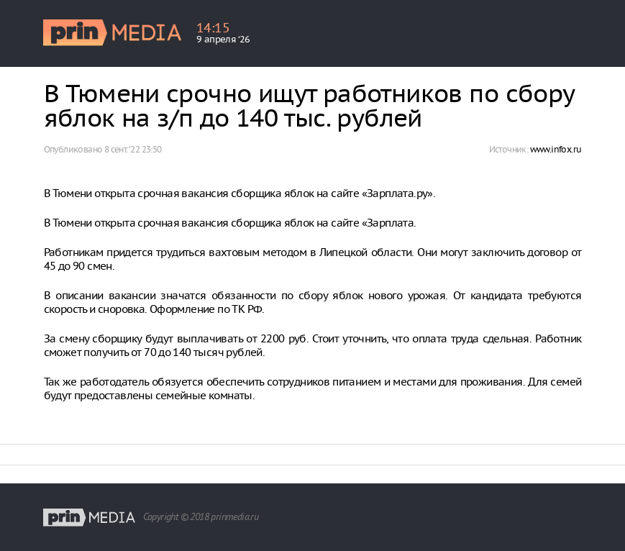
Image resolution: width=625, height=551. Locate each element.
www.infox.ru (556, 149)
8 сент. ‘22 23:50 (133, 149)
